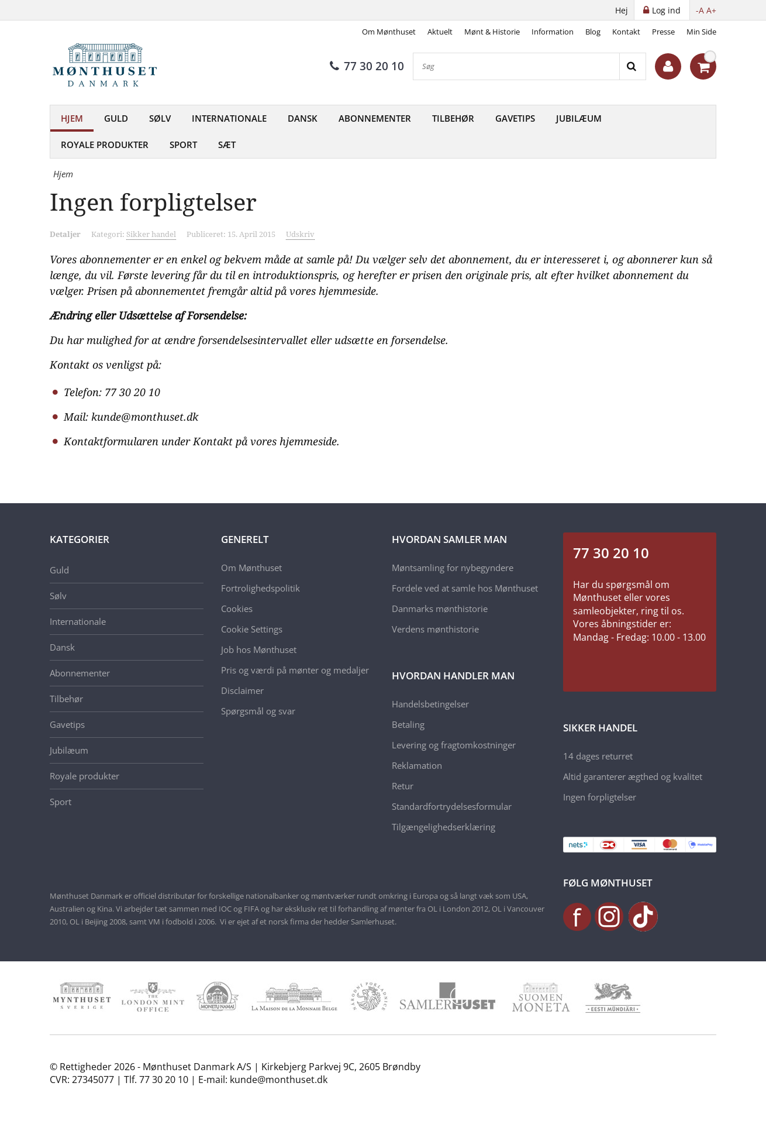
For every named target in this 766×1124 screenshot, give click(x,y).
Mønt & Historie (492, 31)
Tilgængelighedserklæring (443, 827)
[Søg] (516, 66)
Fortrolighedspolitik (260, 588)
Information (553, 31)
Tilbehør (453, 118)
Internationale (229, 118)
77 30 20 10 (367, 66)
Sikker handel (151, 234)
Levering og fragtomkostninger (454, 745)
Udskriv (300, 234)
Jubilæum (579, 118)
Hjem (72, 118)
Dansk (303, 118)
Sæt (227, 144)
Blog (593, 31)
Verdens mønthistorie (435, 629)
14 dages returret (598, 756)
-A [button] (700, 10)
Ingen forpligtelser (599, 797)
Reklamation (417, 765)
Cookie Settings (251, 629)
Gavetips (515, 118)
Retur (402, 786)
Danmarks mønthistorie (440, 608)
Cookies (237, 608)
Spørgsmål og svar (258, 711)
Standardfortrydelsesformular (452, 806)
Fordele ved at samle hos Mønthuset (465, 588)
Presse (663, 31)
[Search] (632, 66)
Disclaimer (242, 690)
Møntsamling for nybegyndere (452, 567)
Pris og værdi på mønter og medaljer (295, 670)
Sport (183, 144)
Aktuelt (440, 31)
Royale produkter (105, 144)
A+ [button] (711, 10)
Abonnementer (375, 118)
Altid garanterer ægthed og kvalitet (632, 776)
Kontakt (626, 31)
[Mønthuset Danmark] (108, 66)
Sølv (160, 118)
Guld (116, 118)
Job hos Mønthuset (258, 649)
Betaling (408, 724)
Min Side (701, 31)
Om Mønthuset (389, 31)
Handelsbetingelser (430, 704)
